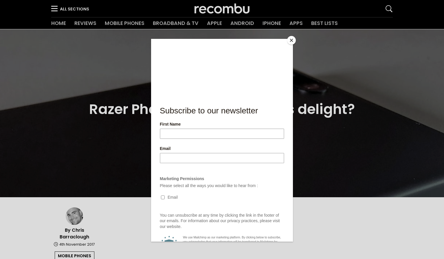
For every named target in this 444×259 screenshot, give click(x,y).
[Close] (291, 40)
